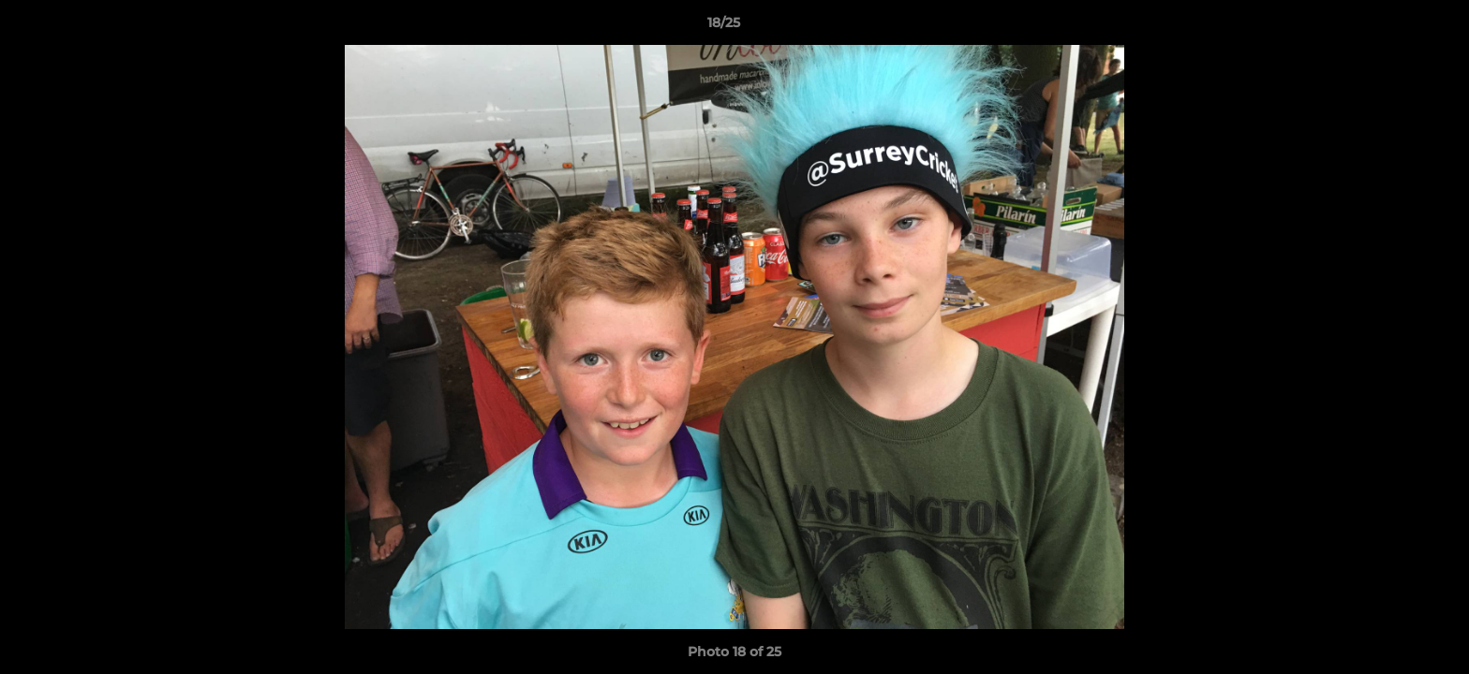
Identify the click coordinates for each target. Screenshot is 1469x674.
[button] (1390, 27)
